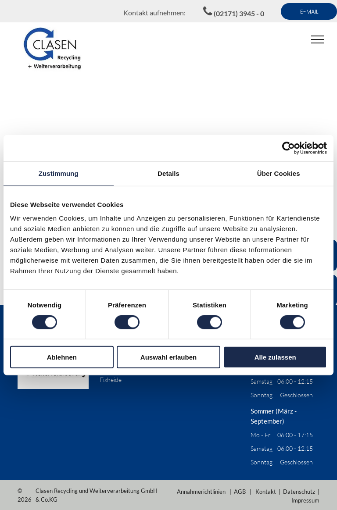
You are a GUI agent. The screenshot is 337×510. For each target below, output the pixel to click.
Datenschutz (299, 491)
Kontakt (265, 491)
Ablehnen (62, 357)
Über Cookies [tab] (278, 173)
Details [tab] (168, 173)
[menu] (317, 39)
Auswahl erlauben (168, 357)
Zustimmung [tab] (59, 173)
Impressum (305, 500)
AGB (240, 491)
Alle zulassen (275, 357)
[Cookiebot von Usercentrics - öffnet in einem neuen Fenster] (288, 147)
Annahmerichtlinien (201, 491)
